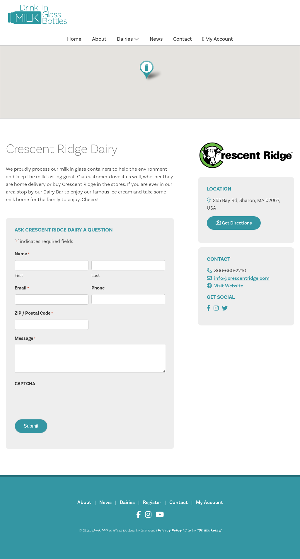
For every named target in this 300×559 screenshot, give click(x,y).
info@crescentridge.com (242, 278)
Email (22, 288)
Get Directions (234, 223)
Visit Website (228, 286)
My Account (217, 39)
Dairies (128, 39)
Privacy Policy (170, 530)
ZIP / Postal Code (34, 313)
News (156, 39)
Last (95, 275)
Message (25, 338)
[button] (150, 70)
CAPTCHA (25, 384)
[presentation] (59, 401)
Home (74, 39)
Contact (182, 39)
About (99, 39)
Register (152, 502)
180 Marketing (209, 530)
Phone (98, 288)
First (19, 275)
